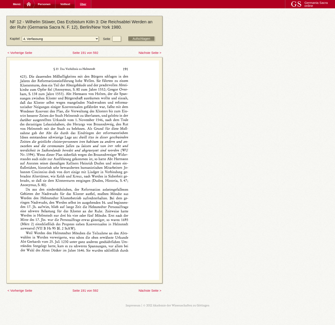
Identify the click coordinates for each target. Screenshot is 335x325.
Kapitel (15, 38)
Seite (106, 39)
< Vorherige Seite (19, 52)
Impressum (133, 305)
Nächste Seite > (150, 52)
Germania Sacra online (316, 4)
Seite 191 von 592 (85, 52)
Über (83, 4)
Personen (44, 4)
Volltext (65, 4)
